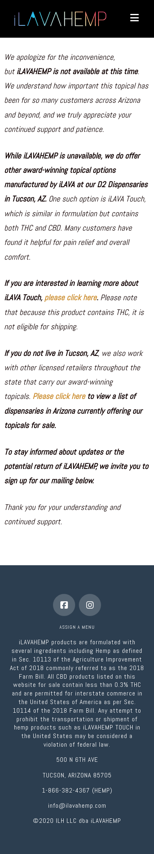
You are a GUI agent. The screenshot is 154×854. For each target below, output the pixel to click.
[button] (134, 17)
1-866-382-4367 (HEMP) (77, 790)
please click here (70, 297)
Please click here (58, 396)
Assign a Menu (77, 627)
